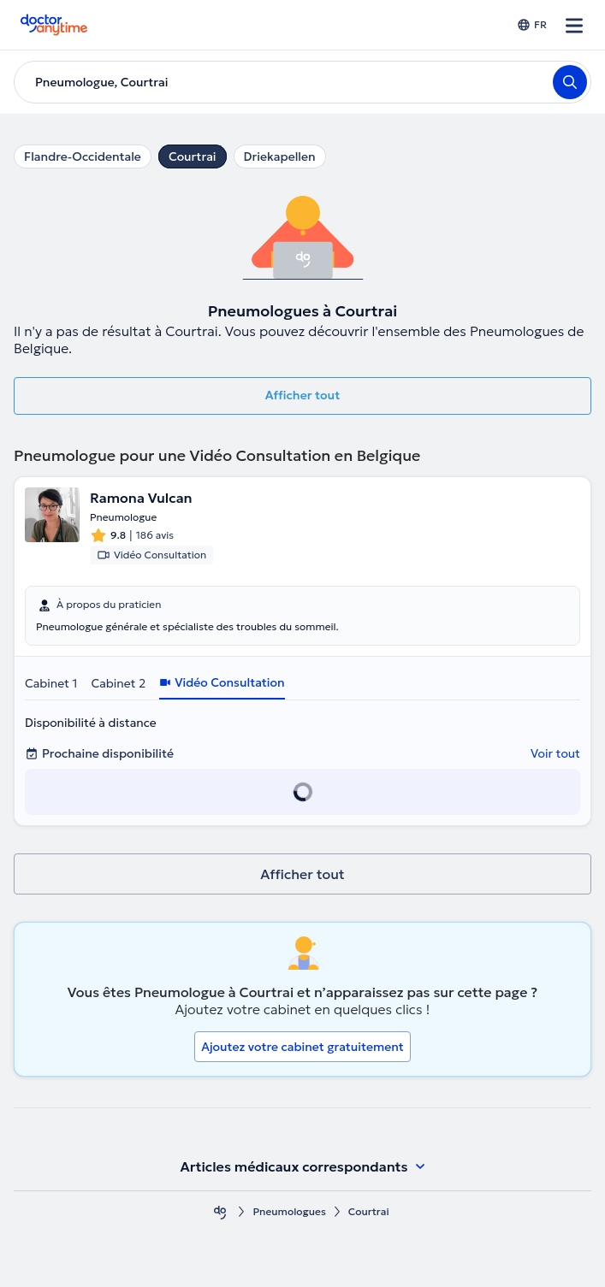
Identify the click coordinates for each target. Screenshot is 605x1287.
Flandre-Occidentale (82, 156)
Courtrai (192, 156)
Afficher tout (303, 395)
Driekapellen (280, 156)
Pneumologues (288, 1211)
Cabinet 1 (51, 683)
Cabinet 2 (118, 683)
